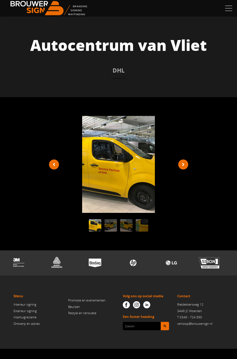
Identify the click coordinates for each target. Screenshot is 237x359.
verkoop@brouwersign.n (194, 323)
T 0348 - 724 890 (189, 317)
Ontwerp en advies (27, 323)
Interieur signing (25, 304)
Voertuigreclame (25, 317)
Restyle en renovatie (82, 313)
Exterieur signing (25, 311)
